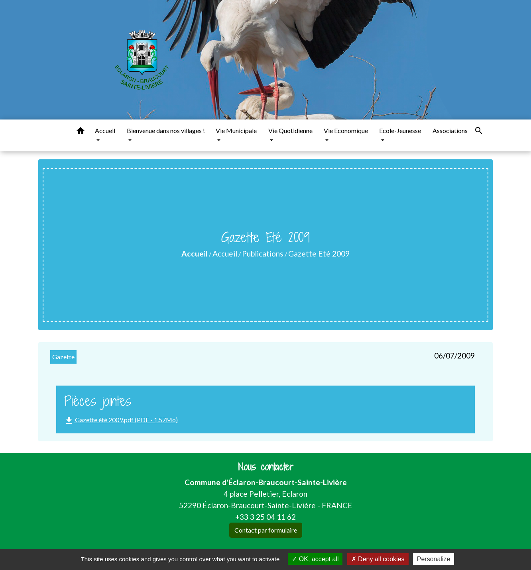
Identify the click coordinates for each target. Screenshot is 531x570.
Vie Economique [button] (346, 130)
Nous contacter (265, 467)
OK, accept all (315, 559)
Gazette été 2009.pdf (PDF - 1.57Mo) (121, 420)
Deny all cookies (378, 559)
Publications (262, 253)
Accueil (194, 253)
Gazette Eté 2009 (319, 253)
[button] (80, 132)
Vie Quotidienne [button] (290, 130)
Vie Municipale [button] (236, 130)
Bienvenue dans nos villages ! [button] (166, 130)
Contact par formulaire (265, 530)
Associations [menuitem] (450, 130)
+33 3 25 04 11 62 (265, 516)
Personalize (433, 559)
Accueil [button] (105, 130)
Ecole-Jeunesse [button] (400, 130)
